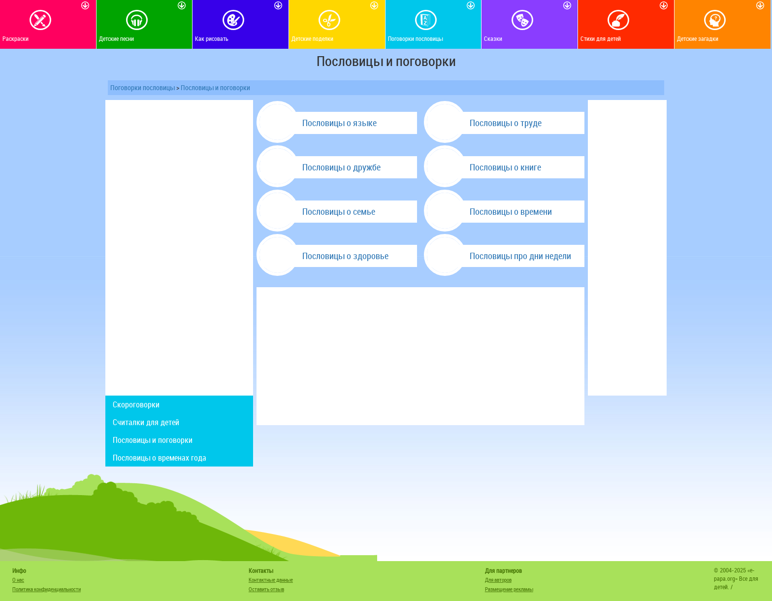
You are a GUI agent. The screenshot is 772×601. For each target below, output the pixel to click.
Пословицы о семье (338, 211)
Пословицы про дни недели (520, 256)
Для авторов (498, 579)
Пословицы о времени (511, 211)
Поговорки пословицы (142, 87)
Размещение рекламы (509, 589)
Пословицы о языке (339, 123)
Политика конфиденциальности (46, 589)
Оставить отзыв (266, 589)
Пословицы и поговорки (215, 87)
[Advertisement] (179, 248)
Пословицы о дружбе (341, 167)
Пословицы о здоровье (345, 256)
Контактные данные (271, 579)
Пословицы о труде (506, 123)
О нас (18, 579)
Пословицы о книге (505, 167)
